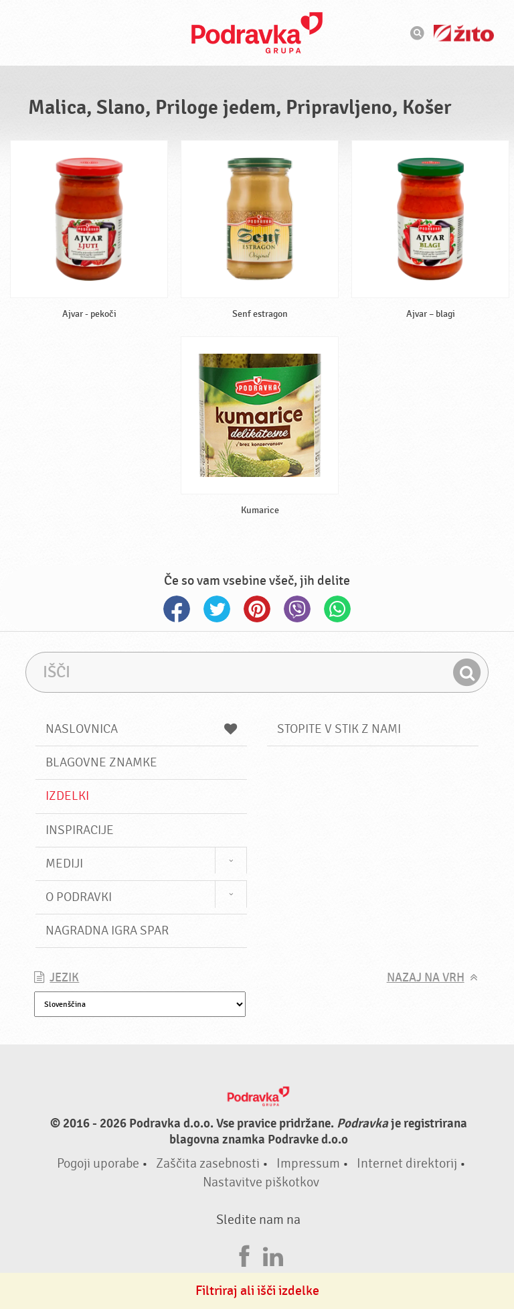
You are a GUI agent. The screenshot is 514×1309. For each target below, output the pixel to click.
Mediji (64, 863)
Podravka (257, 33)
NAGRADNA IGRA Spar (107, 930)
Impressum (308, 1163)
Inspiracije (80, 830)
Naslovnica (141, 728)
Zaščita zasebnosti (208, 1163)
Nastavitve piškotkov (261, 1182)
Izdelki (67, 795)
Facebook (176, 609)
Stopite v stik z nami (339, 728)
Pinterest (257, 609)
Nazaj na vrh (425, 978)
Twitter (216, 609)
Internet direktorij (407, 1163)
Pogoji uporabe (98, 1163)
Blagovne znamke (101, 762)
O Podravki (79, 897)
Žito (464, 33)
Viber (297, 609)
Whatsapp (337, 609)
